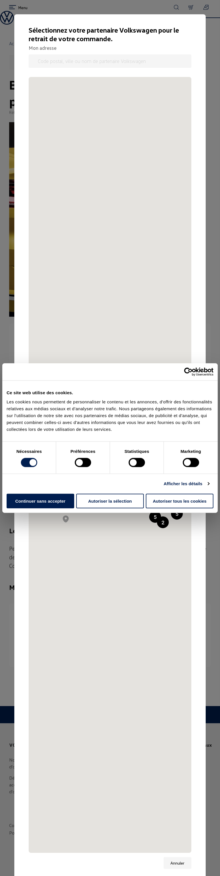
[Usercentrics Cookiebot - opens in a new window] (188, 372)
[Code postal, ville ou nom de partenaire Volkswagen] (110, 61)
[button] (176, 513)
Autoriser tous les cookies (180, 500)
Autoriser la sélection (110, 500)
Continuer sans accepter (40, 500)
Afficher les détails (183, 483)
